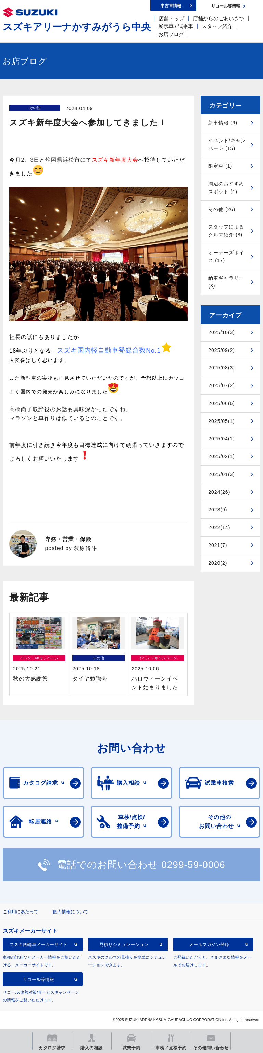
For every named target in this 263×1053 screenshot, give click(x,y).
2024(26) (219, 492)
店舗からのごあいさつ (218, 18)
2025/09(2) (221, 350)
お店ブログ (171, 34)
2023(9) (217, 509)
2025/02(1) (221, 456)
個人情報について (70, 911)
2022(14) (219, 527)
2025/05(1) (221, 421)
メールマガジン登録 (209, 944)
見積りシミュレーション (123, 944)
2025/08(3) (221, 367)
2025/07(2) (221, 385)
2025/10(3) (221, 332)
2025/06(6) (221, 403)
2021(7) (217, 545)
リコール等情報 (38, 979)
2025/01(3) (221, 474)
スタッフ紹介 (217, 26)
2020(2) (217, 563)
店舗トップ (171, 18)
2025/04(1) (221, 438)
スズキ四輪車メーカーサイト (38, 944)
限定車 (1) (220, 166)
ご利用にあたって (20, 911)
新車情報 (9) (222, 122)
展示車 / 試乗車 (175, 26)
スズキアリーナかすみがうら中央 (77, 27)
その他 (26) (221, 209)
